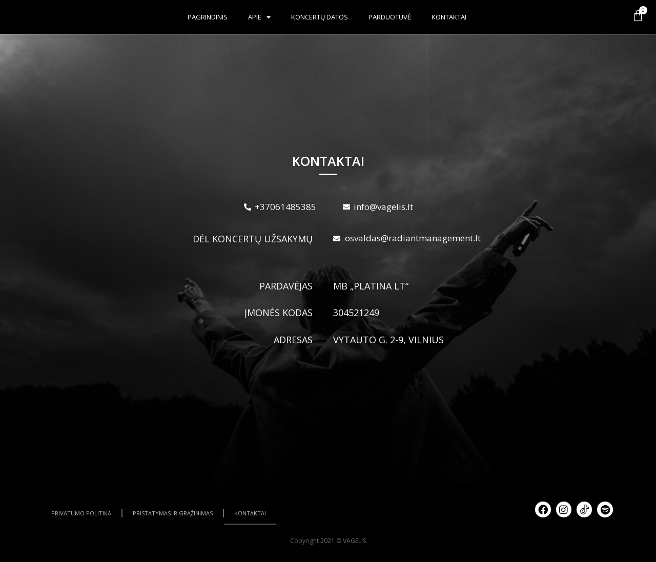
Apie (259, 17)
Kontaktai (449, 17)
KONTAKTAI (250, 513)
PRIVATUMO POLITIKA (81, 513)
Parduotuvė (389, 17)
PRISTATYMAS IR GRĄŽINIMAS (173, 513)
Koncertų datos (319, 17)
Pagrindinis (208, 17)
